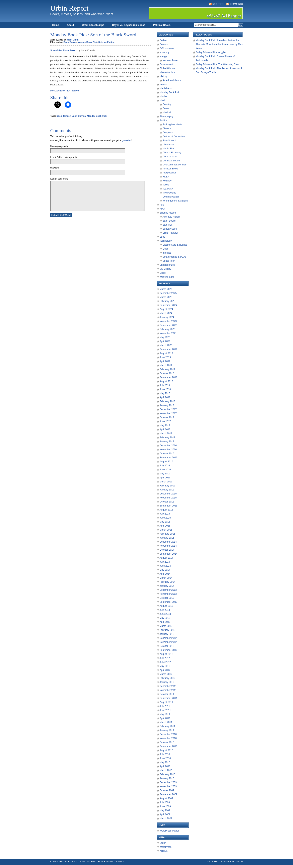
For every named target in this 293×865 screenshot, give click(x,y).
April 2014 (165, 573)
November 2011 (168, 690)
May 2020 (165, 337)
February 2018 (167, 401)
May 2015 (165, 521)
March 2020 (166, 345)
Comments (236, 4)
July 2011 (165, 706)
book (59, 116)
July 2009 (165, 802)
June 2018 (165, 389)
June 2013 (165, 614)
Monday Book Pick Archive (64, 90)
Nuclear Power (170, 60)
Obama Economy (172, 152)
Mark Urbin (72, 39)
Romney (167, 180)
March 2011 (166, 722)
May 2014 (165, 569)
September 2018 (168, 377)
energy (163, 56)
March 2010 (166, 770)
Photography (166, 116)
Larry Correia (79, 116)
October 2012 (167, 646)
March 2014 (166, 577)
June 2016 (165, 469)
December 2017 (168, 409)
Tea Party (168, 188)
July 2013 (165, 610)
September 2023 (168, 325)
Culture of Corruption (174, 136)
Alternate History (171, 216)
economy (164, 52)
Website (54, 168)
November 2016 (168, 449)
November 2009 (168, 786)
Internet (167, 252)
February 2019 (167, 369)
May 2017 (165, 425)
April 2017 (165, 429)
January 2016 (167, 489)
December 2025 (168, 293)
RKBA (166, 176)
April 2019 (165, 361)
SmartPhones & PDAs (174, 256)
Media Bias (168, 148)
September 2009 (168, 794)
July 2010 (165, 754)
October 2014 (167, 549)
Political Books (161, 25)
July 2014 (165, 561)
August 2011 (166, 702)
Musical (167, 112)
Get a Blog (213, 862)
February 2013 (167, 630)
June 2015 (165, 517)
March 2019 (166, 365)
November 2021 (168, 333)
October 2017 (167, 417)
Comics (164, 44)
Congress (168, 132)
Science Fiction (106, 42)
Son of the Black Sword (63, 50)
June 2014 (165, 565)
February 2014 (167, 581)
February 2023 (167, 329)
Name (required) (59, 146)
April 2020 (165, 341)
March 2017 (166, 433)
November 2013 (168, 594)
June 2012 (165, 662)
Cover (166, 108)
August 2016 (166, 461)
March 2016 (166, 481)
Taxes (166, 184)
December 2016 (168, 445)
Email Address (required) (63, 157)
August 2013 (166, 606)
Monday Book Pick (87, 42)
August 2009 (166, 798)
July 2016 (165, 465)
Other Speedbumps (93, 25)
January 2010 (167, 778)
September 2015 (168, 505)
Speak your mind (59, 178)
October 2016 (167, 453)
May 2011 (165, 714)
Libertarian (168, 144)
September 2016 (168, 457)
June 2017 (165, 421)
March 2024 (166, 313)
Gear (165, 248)
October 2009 (167, 790)
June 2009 (165, 806)
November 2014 (168, 545)
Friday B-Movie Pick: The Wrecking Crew (217, 64)
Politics (163, 120)
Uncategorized (167, 264)
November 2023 (168, 321)
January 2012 (167, 682)
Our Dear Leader (172, 160)
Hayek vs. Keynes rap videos (128, 25)
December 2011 (168, 686)
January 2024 (167, 317)
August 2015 (166, 509)
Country (167, 104)
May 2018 (165, 393)
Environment (166, 64)
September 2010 (168, 746)
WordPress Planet (169, 830)
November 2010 (168, 738)
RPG (162, 208)
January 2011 (167, 730)
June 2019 (165, 357)
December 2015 (168, 493)
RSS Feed (217, 4)
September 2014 (168, 553)
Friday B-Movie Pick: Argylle (211, 52)
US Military (165, 268)
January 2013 (167, 634)
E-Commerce (167, 48)
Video (163, 272)
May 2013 (165, 618)
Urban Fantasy (170, 232)
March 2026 (166, 289)
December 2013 (168, 589)
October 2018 (167, 373)
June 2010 (165, 758)
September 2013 (168, 602)
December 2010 (168, 734)
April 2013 (165, 622)
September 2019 (168, 349)
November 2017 (168, 413)
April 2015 (165, 525)
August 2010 (166, 750)
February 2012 (167, 678)
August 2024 (166, 309)
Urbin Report (69, 8)
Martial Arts (166, 88)
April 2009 (165, 814)
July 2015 (165, 513)
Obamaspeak (170, 156)
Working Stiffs (167, 277)
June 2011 (165, 710)
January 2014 (167, 585)
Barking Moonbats (172, 124)
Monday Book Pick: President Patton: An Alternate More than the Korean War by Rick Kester (219, 44)
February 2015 (167, 533)
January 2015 (167, 537)
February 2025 (167, 301)
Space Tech (169, 260)
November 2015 (168, 497)
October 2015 (167, 501)
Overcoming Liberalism (175, 164)
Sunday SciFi (170, 228)
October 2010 (167, 742)
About (70, 25)
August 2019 (166, 353)
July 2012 (165, 658)
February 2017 (167, 437)
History (163, 76)
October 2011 (167, 694)
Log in (163, 843)
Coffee (163, 40)
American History (172, 80)
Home (55, 25)
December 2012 (168, 638)
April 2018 (165, 397)
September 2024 (168, 305)
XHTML (164, 851)
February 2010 (167, 774)
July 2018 (165, 385)
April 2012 (165, 670)
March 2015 (166, 529)
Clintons (167, 128)
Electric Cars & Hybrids (175, 244)
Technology (166, 240)
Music (163, 100)
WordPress (165, 847)
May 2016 (165, 473)
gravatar (126, 140)
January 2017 (167, 441)
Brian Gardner (115, 862)
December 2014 (168, 541)
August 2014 (166, 557)
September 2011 (168, 698)
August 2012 (166, 654)
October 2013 (167, 598)
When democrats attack (175, 200)
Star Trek (167, 224)
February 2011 (167, 726)
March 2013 (166, 626)
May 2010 (165, 762)
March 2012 (166, 674)
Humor (163, 84)
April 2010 (165, 766)
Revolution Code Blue (83, 862)
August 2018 (166, 381)
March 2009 (166, 818)
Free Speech (169, 140)
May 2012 (165, 666)
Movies (163, 96)
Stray (162, 236)
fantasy (67, 116)
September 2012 (168, 650)
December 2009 (168, 782)
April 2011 (165, 718)
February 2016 (167, 485)
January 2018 (167, 405)
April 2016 (165, 477)
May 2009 (165, 810)
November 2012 (168, 642)
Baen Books (70, 42)
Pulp (162, 204)
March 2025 (166, 297)
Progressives (169, 172)
